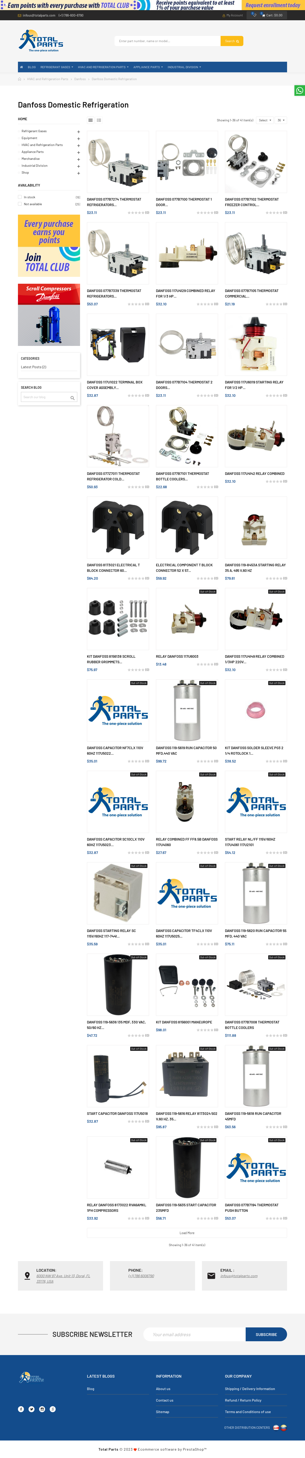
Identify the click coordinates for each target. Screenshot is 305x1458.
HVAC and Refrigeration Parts (42, 145)
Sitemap (162, 1411)
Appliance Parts (33, 152)
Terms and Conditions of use (248, 1411)
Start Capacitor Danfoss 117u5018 (117, 1113)
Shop (25, 172)
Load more (187, 1233)
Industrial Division (35, 165)
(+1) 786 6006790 (141, 1276)
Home (22, 119)
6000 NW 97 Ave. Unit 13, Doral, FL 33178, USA (63, 1278)
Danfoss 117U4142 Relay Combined (255, 473)
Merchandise (31, 159)
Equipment (29, 138)
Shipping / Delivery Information (250, 1388)
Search (232, 41)
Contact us (164, 1400)
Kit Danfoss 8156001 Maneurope (184, 1022)
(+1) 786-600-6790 (71, 15)
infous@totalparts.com (39, 15)
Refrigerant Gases (34, 131)
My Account (233, 15)
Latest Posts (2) (33, 367)
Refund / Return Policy (243, 1400)
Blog (90, 1388)
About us (163, 1388)
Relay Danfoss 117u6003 (177, 656)
